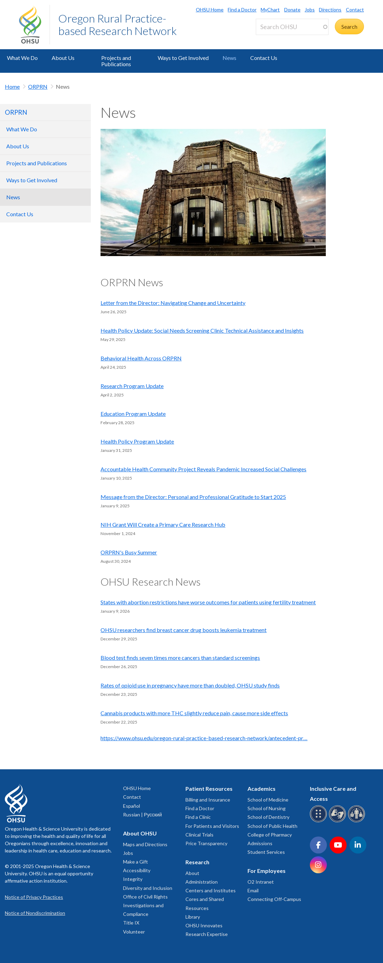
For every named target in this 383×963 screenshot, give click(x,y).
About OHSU (140, 833)
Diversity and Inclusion (147, 888)
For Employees (266, 870)
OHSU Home (210, 9)
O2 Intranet (260, 882)
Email (253, 890)
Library (192, 917)
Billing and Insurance (207, 800)
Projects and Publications (116, 60)
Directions (330, 9)
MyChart (270, 9)
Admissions (259, 843)
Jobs (310, 9)
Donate (292, 9)
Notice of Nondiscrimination (35, 913)
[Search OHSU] (292, 27)
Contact (355, 9)
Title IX (131, 923)
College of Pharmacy (269, 835)
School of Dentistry (268, 817)
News (229, 57)
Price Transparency (206, 843)
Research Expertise (206, 934)
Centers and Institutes (210, 890)
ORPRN (37, 86)
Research (197, 862)
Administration (201, 882)
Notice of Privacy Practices (34, 897)
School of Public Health (272, 826)
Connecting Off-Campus (274, 899)
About (192, 873)
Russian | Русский (142, 814)
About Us (63, 57)
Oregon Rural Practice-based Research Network (117, 24)
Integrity (132, 879)
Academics (261, 788)
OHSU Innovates (204, 925)
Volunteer (134, 932)
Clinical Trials (199, 835)
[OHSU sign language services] (338, 821)
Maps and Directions (145, 844)
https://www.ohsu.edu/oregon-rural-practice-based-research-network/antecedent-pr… (204, 738)
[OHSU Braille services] (319, 821)
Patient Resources (209, 788)
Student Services (266, 852)
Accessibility (136, 870)
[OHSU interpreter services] (357, 821)
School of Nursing (266, 808)
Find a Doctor (242, 9)
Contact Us (263, 57)
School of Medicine (267, 800)
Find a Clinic (198, 817)
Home (12, 86)
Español (131, 806)
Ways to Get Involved (183, 57)
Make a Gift (135, 862)
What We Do (22, 57)
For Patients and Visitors (212, 826)
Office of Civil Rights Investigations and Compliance (145, 905)
